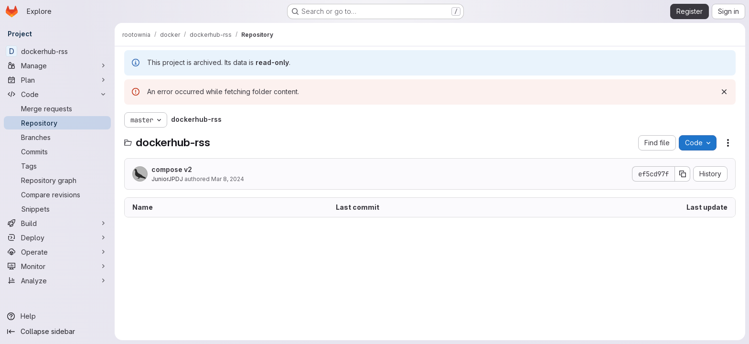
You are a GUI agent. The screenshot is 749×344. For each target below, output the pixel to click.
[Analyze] (57, 280)
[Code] (57, 94)
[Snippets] (57, 208)
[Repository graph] (57, 180)
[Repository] (57, 122)
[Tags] (57, 165)
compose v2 (171, 169)
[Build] (57, 223)
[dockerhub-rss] (57, 51)
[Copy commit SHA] (682, 174)
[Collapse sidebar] (57, 331)
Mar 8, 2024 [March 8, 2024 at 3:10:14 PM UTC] (227, 179)
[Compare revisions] (57, 194)
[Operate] (57, 251)
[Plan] (57, 79)
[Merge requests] (57, 108)
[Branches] (57, 137)
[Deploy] (57, 237)
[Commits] (57, 151)
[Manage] (57, 65)
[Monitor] (57, 266)
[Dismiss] (724, 91)
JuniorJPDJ (167, 179)
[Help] (57, 316)
